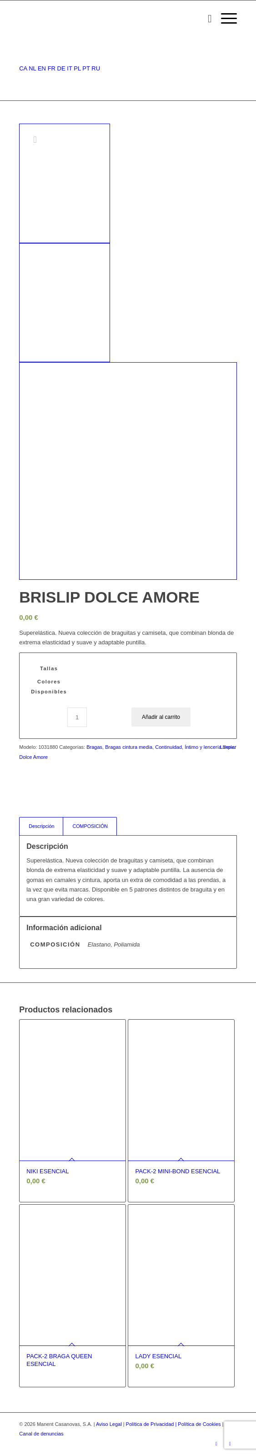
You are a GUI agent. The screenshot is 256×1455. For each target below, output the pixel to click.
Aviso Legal (109, 1424)
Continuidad (168, 747)
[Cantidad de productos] (77, 717)
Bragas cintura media (128, 747)
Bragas (94, 747)
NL (32, 68)
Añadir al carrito (161, 717)
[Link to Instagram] (216, 1443)
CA (23, 68)
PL (77, 68)
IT (69, 68)
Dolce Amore (33, 757)
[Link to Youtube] (230, 1443)
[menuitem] (205, 18)
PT (86, 68)
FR (51, 68)
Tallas (49, 668)
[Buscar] (205, 18)
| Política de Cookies (198, 1424)
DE (61, 68)
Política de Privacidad (151, 1424)
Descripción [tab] (41, 826)
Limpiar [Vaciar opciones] (228, 747)
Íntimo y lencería (203, 747)
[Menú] (224, 18)
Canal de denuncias (41, 1433)
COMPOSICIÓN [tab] (90, 826)
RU (95, 68)
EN (42, 68)
